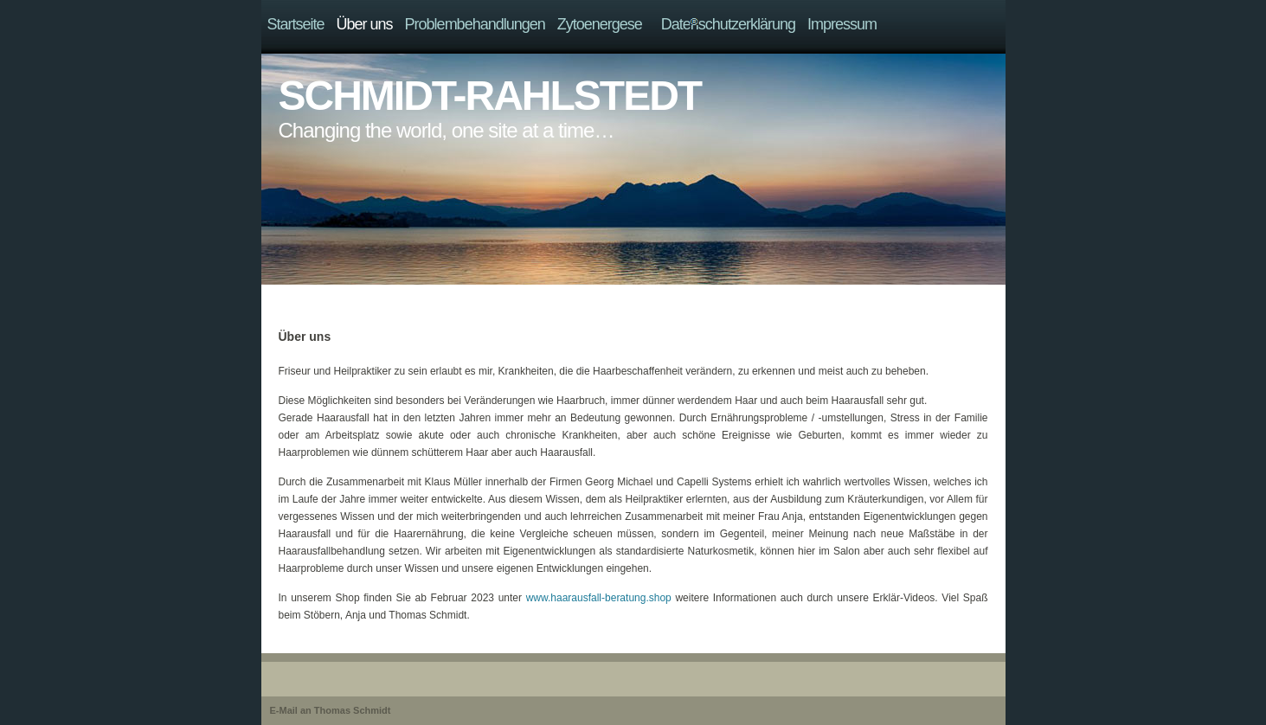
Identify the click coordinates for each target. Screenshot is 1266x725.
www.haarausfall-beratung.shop (599, 598)
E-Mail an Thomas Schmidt (330, 710)
